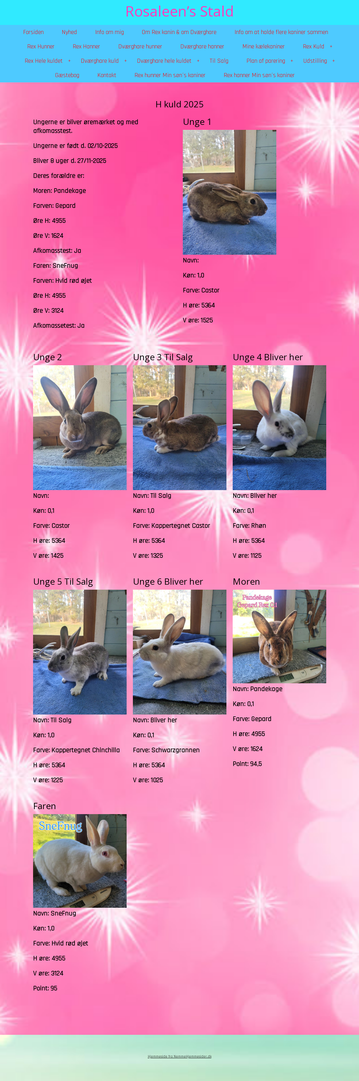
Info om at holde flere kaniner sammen (281, 32)
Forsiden (33, 32)
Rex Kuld (313, 46)
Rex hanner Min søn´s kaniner (259, 75)
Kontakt (106, 75)
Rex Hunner (41, 46)
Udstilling (315, 61)
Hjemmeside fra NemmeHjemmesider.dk (179, 1056)
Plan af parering (265, 61)
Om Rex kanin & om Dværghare (179, 32)
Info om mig (109, 32)
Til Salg (219, 61)
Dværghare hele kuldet (164, 61)
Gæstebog (67, 75)
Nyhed (69, 32)
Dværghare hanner (202, 46)
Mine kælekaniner (263, 46)
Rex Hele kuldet (44, 61)
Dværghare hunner (140, 46)
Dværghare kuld (100, 61)
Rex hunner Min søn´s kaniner (170, 75)
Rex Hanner (86, 46)
